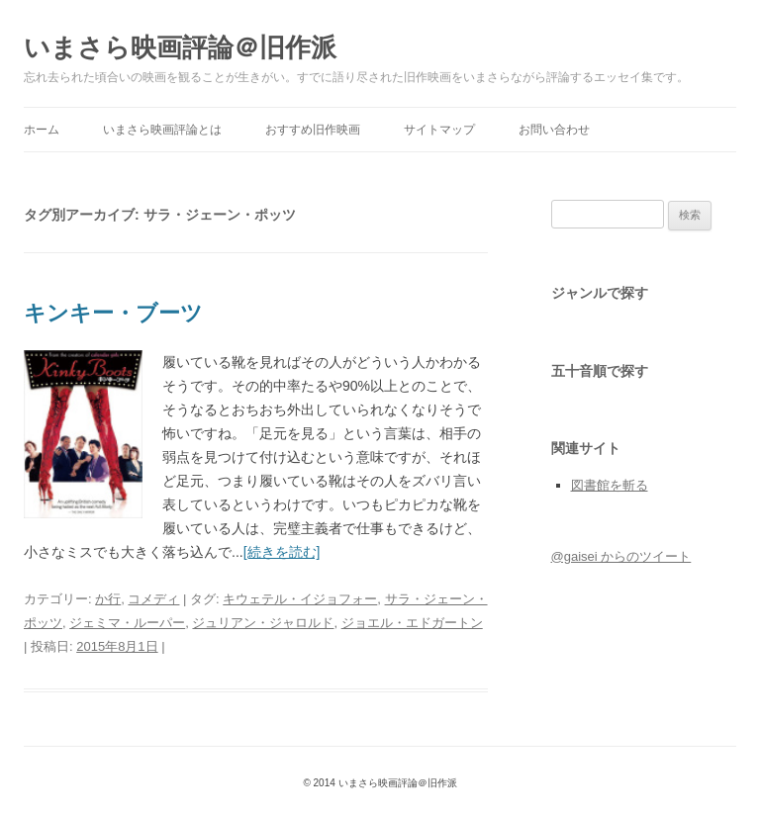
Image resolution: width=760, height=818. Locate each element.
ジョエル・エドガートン (412, 622)
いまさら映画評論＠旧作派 (180, 47)
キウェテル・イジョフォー (300, 598)
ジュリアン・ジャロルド (262, 622)
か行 (108, 598)
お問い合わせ (554, 129)
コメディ (153, 598)
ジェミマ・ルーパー (127, 622)
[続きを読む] (282, 552)
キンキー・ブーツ (113, 313)
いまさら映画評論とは (162, 129)
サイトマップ (439, 129)
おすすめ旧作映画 (312, 129)
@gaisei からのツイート (621, 556)
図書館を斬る (609, 485)
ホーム (41, 129)
